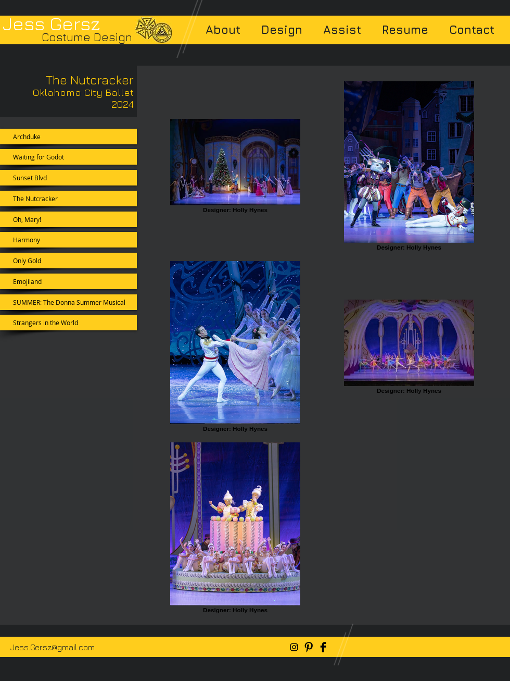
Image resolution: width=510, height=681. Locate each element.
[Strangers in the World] (68, 322)
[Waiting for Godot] (68, 157)
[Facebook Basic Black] (323, 647)
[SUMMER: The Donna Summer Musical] (68, 302)
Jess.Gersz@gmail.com (52, 647)
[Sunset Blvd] (68, 177)
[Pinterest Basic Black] (308, 647)
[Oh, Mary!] (68, 219)
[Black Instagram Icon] (294, 647)
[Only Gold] (68, 260)
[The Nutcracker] (68, 198)
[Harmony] (68, 239)
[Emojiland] (68, 281)
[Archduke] (68, 136)
